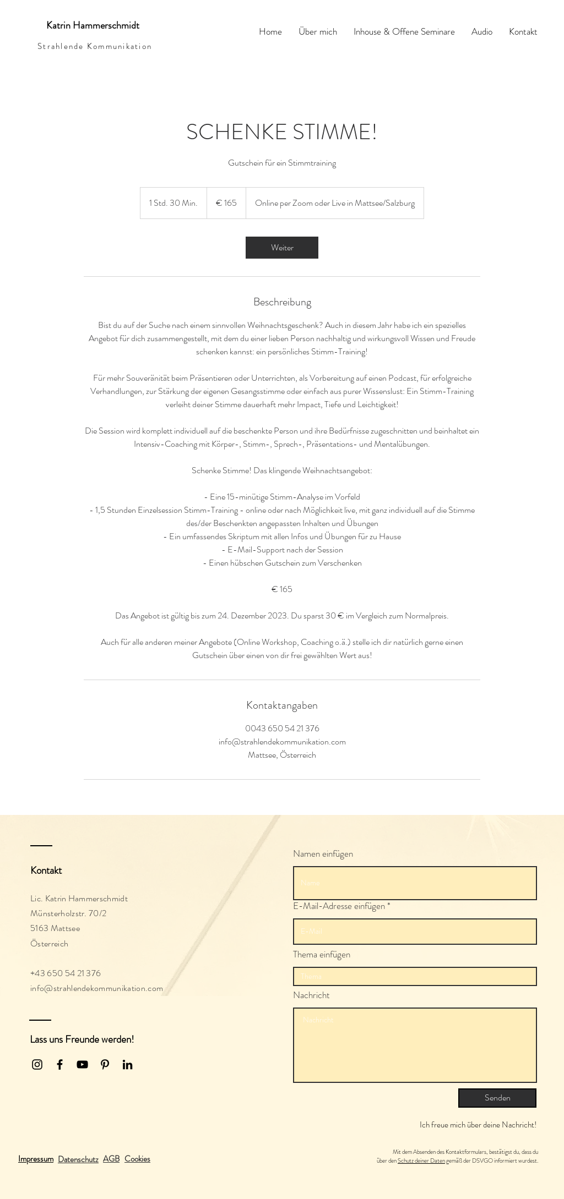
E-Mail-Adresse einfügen (339, 906)
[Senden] (497, 1098)
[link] (282, 248)
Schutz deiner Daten (421, 1160)
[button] (137, 1158)
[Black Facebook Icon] (60, 1064)
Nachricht (311, 995)
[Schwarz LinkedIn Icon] (127, 1064)
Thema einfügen (321, 954)
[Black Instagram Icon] (37, 1064)
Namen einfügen (323, 853)
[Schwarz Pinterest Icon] (105, 1064)
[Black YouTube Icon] (82, 1064)
